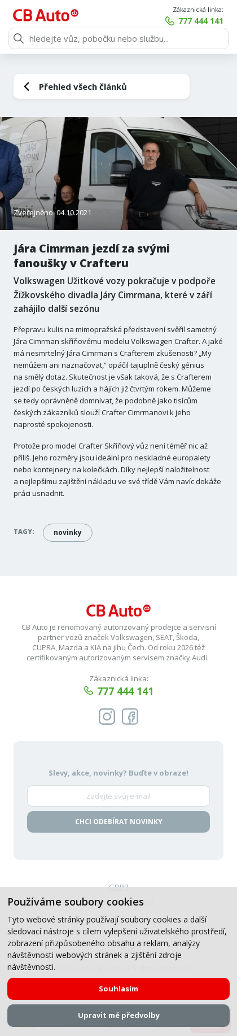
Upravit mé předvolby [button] (119, 1015)
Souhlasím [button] (118, 988)
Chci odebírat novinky (119, 822)
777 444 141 (200, 20)
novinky (68, 532)
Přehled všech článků (83, 86)
